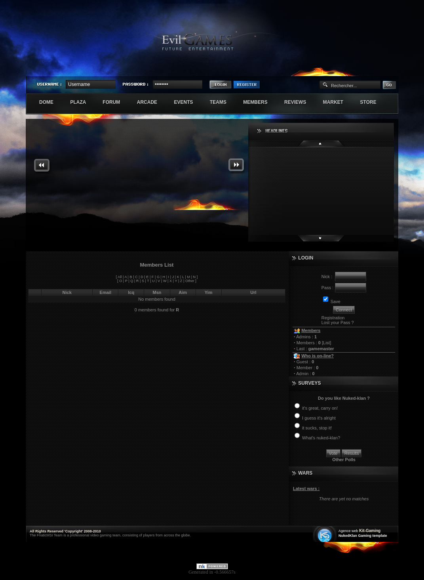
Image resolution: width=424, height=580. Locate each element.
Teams (222, 102)
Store (372, 102)
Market (337, 102)
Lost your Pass (335, 322)
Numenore (389, 69)
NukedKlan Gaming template (362, 536)
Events (187, 102)
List (326, 342)
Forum (115, 102)
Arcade (151, 102)
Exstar (375, 69)
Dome (50, 102)
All (120, 277)
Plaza (82, 102)
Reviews (299, 102)
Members (259, 102)
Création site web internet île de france (325, 535)
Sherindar (360, 69)
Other (189, 281)
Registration (333, 317)
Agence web (348, 531)
